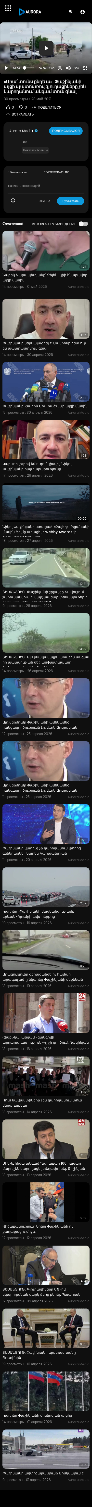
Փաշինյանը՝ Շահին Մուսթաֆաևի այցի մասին (45, 406)
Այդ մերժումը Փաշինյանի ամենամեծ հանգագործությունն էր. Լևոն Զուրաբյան (39, 788)
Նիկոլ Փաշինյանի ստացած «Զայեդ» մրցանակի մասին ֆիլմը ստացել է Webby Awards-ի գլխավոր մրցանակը (46, 532)
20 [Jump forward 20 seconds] (60, 68)
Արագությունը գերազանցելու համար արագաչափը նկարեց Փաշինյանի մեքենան (42, 977)
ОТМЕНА (44, 201)
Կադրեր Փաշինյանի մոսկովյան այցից (37, 1415)
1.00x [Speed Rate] (52, 68)
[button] (83, 12)
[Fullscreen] (85, 68)
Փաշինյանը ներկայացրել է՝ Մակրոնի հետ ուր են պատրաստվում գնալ (44, 346)
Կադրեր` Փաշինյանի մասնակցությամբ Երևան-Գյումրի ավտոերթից (38, 914)
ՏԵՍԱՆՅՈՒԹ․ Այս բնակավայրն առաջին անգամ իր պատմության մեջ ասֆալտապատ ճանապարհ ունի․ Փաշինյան (45, 662)
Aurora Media (23, 130)
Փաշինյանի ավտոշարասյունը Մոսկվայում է (42, 1473)
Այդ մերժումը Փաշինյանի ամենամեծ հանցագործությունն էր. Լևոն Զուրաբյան (39, 725)
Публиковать (71, 201)
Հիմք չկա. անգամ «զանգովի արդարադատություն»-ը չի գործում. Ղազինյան (45, 1040)
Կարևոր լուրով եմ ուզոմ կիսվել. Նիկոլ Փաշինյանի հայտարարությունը (36, 466)
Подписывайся (66, 130)
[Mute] (68, 68)
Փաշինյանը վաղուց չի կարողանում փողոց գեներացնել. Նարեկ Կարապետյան (41, 851)
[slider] (29, 67)
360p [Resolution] (77, 68)
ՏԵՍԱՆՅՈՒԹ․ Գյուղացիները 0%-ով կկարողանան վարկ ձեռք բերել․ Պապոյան (41, 1292)
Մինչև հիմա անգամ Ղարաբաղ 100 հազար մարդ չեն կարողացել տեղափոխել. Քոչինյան (43, 1166)
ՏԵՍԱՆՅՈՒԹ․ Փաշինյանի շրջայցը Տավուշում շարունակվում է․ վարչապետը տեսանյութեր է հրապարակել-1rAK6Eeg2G (44, 597)
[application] (46, 48)
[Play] (6, 68)
